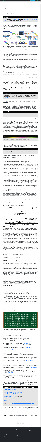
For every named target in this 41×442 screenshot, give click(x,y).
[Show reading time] (16, 13)
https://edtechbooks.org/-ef (29, 361)
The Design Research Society (8, 396)
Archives (5, 430)
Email (30, 430)
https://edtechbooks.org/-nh (7, 97)
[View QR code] (7, 14)
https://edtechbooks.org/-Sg (28, 347)
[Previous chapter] (20, 441)
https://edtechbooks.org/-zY (9, 349)
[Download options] (9, 14)
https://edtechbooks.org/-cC (29, 360)
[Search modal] (32, 0)
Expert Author (17, 435)
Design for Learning (7, 0)
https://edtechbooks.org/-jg (26, 343)
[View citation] (5, 14)
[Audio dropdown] (12, 14)
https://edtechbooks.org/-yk (9, 372)
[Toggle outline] (4, 14)
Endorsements (5, 436)
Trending (17, 434)
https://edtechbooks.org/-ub (20, 280)
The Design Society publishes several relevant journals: (11, 389)
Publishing (5, 434)
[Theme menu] (36, 0)
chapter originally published (15, 19)
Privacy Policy (5, 435)
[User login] (37, 0)
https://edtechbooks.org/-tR (33, 367)
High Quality (17, 430)
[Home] (3, 0)
